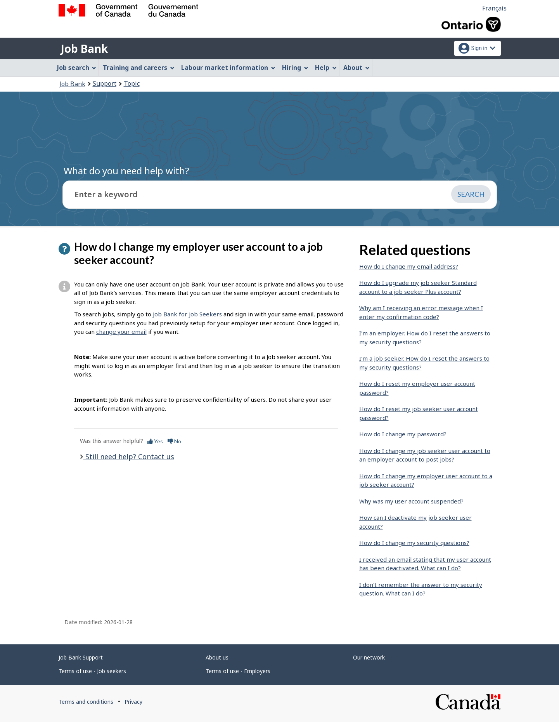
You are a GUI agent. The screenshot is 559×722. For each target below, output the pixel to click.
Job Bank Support (81, 657)
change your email (121, 331)
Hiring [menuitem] (295, 67)
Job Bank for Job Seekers (187, 314)
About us (217, 657)
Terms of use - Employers (238, 671)
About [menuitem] (356, 67)
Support (104, 83)
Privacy (133, 701)
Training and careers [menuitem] (139, 67)
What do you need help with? (126, 170)
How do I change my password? (403, 434)
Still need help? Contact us (128, 456)
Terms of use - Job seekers (92, 671)
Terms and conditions (86, 701)
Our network (369, 657)
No (174, 441)
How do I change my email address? (408, 266)
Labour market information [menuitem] (228, 67)
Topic (132, 83)
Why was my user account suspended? (411, 501)
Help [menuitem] (326, 67)
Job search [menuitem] (77, 67)
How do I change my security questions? (414, 543)
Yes (155, 441)
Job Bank (84, 48)
